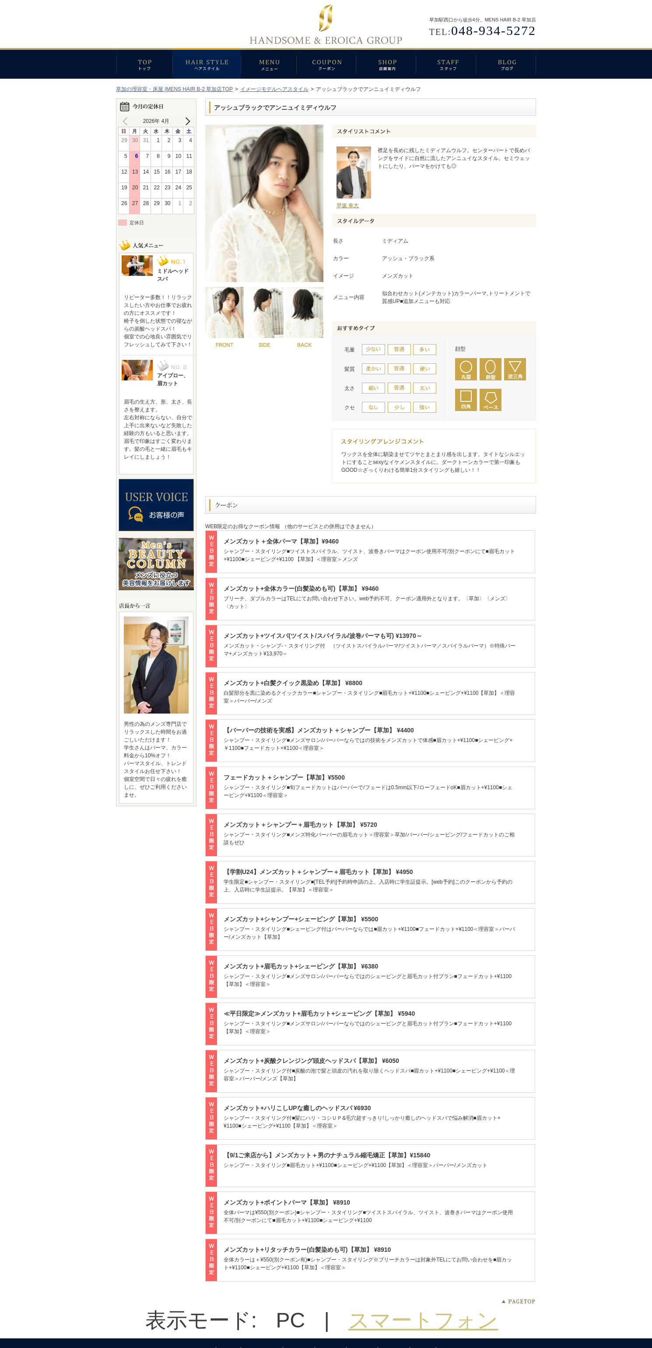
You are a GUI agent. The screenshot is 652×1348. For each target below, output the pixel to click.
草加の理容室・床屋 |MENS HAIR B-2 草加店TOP (174, 89)
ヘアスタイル (206, 63)
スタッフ (446, 63)
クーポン (326, 63)
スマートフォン (423, 1320)
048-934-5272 (493, 30)
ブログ (506, 63)
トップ (144, 63)
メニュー (268, 63)
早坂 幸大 (348, 205)
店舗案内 (386, 63)
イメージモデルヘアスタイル (274, 89)
